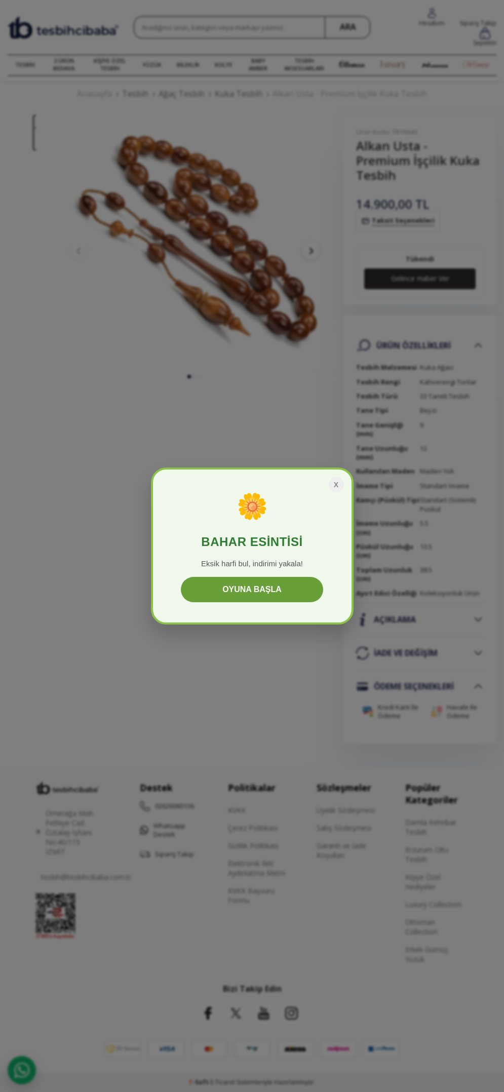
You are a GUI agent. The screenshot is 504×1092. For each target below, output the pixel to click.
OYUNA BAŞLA (252, 589)
